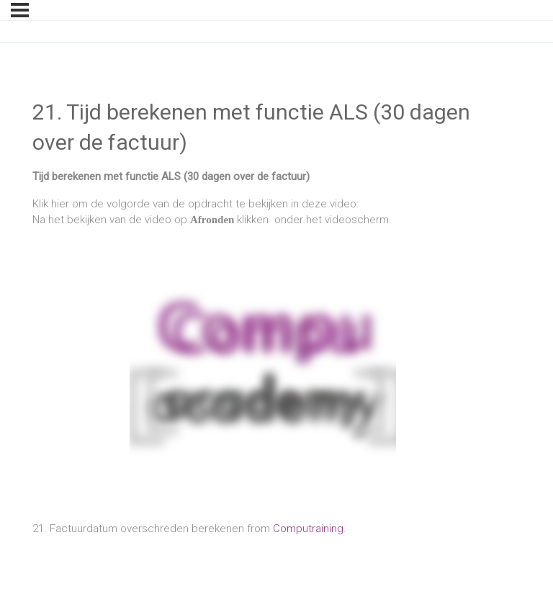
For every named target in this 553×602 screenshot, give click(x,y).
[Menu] (20, 10)
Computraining (308, 528)
